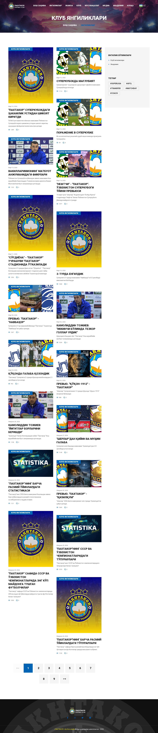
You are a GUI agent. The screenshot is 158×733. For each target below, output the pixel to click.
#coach (114, 93)
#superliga (115, 83)
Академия (114, 64)
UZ (142, 5)
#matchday (131, 88)
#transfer (115, 88)
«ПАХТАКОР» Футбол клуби (64, 729)
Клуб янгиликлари (117, 60)
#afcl (129, 83)
